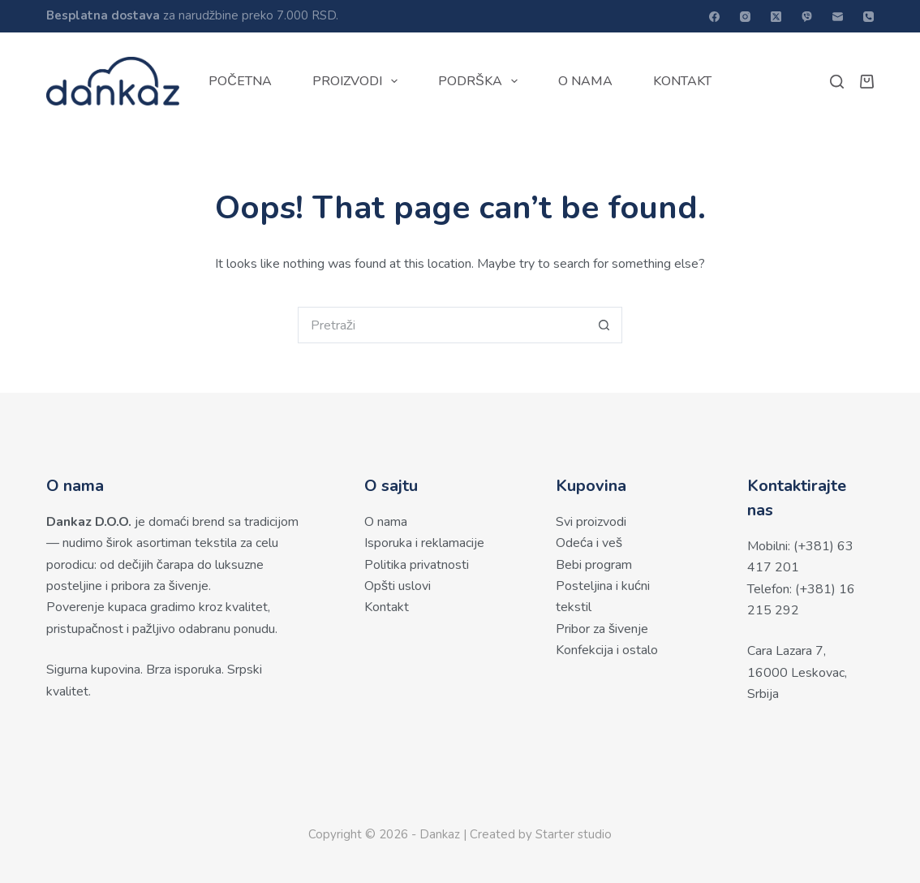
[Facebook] (714, 16)
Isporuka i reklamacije (424, 543)
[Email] (837, 16)
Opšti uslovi (397, 586)
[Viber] (807, 16)
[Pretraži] (837, 81)
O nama (585, 81)
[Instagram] (745, 16)
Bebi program (594, 565)
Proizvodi (358, 81)
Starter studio (573, 834)
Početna (240, 81)
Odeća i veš (589, 543)
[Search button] (604, 325)
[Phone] (868, 16)
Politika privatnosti (416, 565)
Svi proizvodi (591, 522)
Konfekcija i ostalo (607, 650)
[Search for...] (442, 325)
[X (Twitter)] (776, 16)
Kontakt (682, 81)
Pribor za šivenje (602, 629)
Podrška (481, 81)
